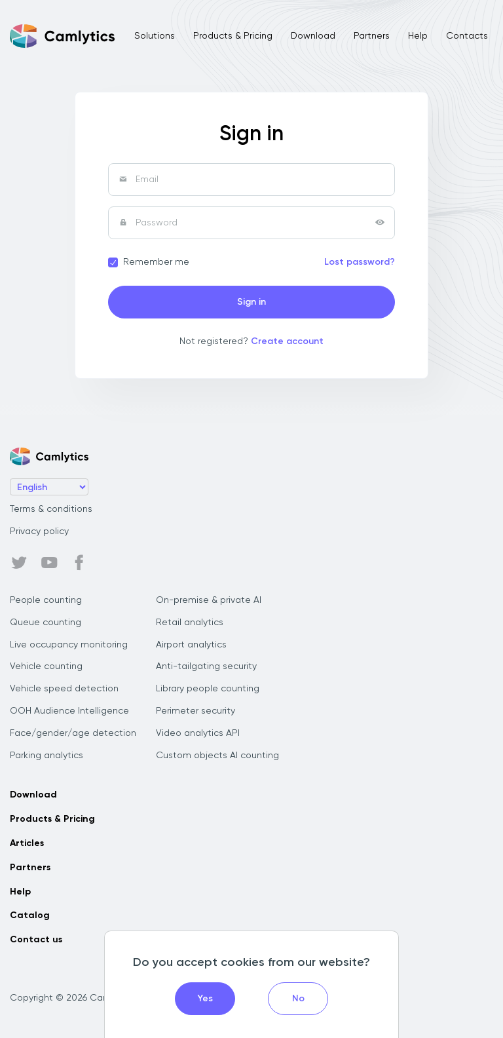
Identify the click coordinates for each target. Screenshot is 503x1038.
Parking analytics (46, 755)
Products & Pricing (232, 36)
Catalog (30, 915)
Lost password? (359, 262)
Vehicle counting (46, 666)
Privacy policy (39, 531)
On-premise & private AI (208, 600)
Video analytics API (198, 733)
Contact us (36, 939)
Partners (372, 36)
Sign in (251, 302)
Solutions (154, 36)
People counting (46, 600)
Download (313, 36)
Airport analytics (191, 644)
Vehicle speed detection (64, 688)
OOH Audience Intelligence (69, 711)
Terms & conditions (51, 509)
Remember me (156, 262)
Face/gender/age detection (73, 733)
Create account (287, 341)
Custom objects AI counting (217, 755)
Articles (27, 843)
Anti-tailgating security (206, 666)
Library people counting (207, 688)
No (298, 998)
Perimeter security (195, 711)
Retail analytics (189, 622)
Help (418, 36)
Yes (205, 998)
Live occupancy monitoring (69, 644)
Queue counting (45, 622)
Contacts (467, 36)
